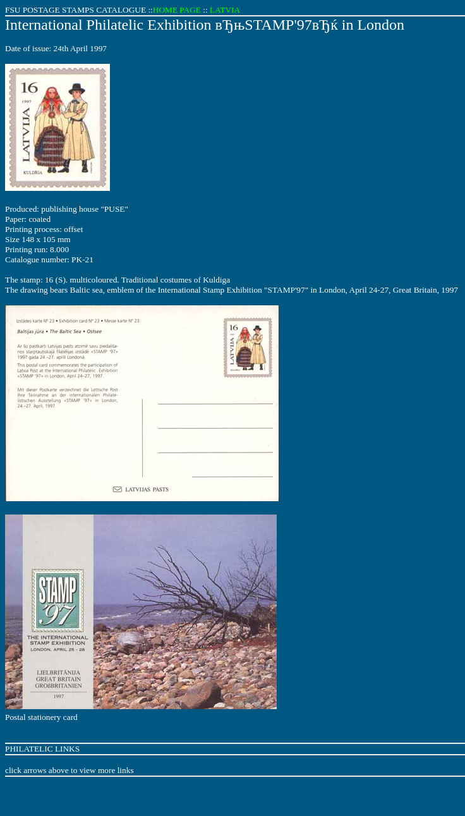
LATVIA (225, 10)
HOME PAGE (177, 10)
